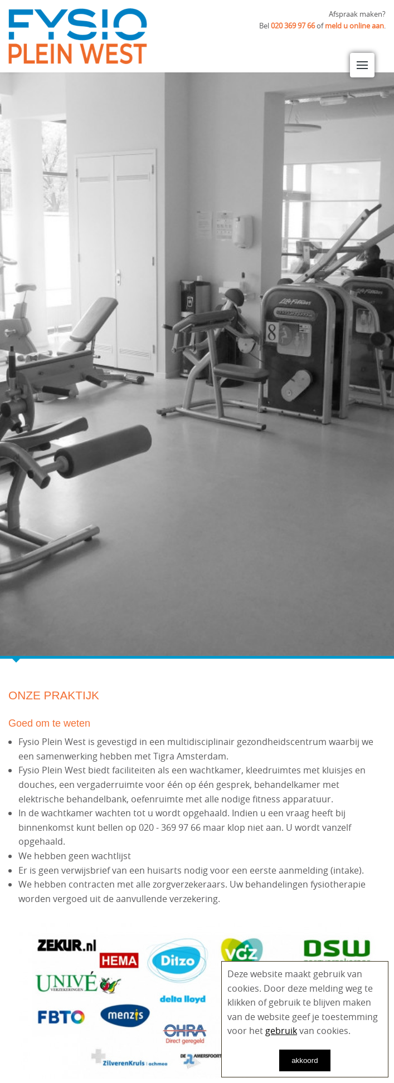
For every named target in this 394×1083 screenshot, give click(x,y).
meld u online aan (354, 26)
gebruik (281, 1031)
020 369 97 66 (293, 26)
